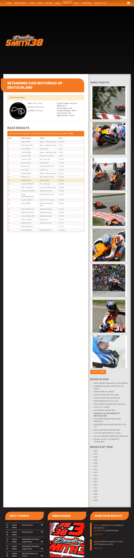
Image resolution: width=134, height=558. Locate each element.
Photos (48, 3)
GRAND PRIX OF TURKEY (104, 392)
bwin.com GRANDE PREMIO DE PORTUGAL (111, 436)
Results (67, 3)
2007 (95, 497)
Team (32, 3)
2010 (95, 488)
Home (9, 3)
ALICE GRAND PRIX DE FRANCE (107, 398)
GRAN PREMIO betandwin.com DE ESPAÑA (111, 383)
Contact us (100, 3)
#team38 (97, 525)
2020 (95, 457)
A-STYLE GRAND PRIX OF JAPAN (107, 433)
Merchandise (61, 515)
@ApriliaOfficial (100, 530)
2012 (95, 482)
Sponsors (87, 3)
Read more (98, 534)
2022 (95, 454)
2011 (95, 485)
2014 (95, 476)
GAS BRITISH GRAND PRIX (105, 410)
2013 (95, 479)
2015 (95, 472)
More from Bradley (108, 515)
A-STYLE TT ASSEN (101, 407)
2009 (95, 491)
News (39, 3)
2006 (95, 500)
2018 (95, 463)
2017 (95, 466)
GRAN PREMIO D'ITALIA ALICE (106, 401)
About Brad (20, 3)
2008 (95, 494)
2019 (95, 460)
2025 (95, 451)
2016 (95, 469)
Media (58, 3)
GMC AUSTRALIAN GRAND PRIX (107, 430)
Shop (76, 3)
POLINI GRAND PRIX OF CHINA (106, 395)
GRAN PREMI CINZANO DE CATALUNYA (110, 404)
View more (98, 372)
